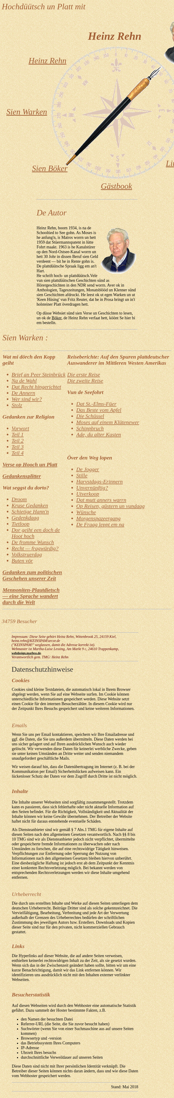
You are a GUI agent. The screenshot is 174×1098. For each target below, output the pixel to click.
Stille (81, 475)
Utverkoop (87, 494)
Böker (56, 318)
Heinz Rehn (47, 60)
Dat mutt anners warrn (101, 500)
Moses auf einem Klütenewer (107, 422)
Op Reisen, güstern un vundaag (110, 506)
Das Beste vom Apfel (98, 410)
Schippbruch (90, 428)
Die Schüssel (90, 416)
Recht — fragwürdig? (35, 548)
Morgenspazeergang (98, 518)
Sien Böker (50, 168)
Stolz (17, 405)
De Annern (23, 393)
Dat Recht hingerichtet (36, 387)
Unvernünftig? (92, 488)
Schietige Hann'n (30, 511)
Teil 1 (18, 434)
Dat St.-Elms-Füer (96, 404)
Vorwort (20, 428)
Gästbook (116, 186)
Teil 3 (18, 447)
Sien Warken (26, 111)
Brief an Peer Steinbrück (38, 374)
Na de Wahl (24, 381)
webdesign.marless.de (26, 653)
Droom (19, 499)
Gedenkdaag (25, 518)
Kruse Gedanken (30, 505)
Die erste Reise (83, 374)
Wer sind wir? (27, 399)
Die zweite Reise (85, 381)
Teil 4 (18, 453)
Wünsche (86, 512)
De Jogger (87, 469)
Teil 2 (18, 441)
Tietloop (20, 524)
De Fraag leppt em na (100, 524)
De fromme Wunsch (33, 542)
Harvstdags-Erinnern (99, 481)
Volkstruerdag (27, 554)
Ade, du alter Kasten (98, 434)
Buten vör (22, 561)
